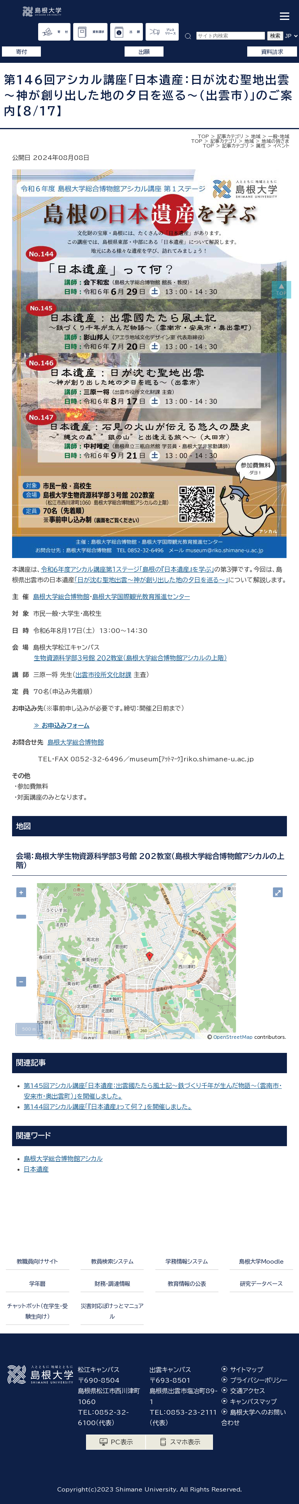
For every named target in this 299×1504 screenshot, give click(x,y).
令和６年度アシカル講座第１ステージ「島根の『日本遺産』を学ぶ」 (127, 569)
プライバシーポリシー (258, 1380)
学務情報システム (186, 1261)
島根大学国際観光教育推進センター (141, 597)
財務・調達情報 (112, 1284)
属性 (261, 145)
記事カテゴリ (230, 136)
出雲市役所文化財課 (104, 675)
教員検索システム (112, 1261)
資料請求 (99, 31)
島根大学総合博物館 (61, 597)
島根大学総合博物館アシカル (63, 1159)
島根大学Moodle (261, 1261)
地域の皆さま (275, 141)
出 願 (135, 31)
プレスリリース (170, 31)
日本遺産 (36, 1169)
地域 (255, 136)
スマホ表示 (185, 1442)
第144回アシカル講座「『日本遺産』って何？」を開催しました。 (108, 1107)
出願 (144, 52)
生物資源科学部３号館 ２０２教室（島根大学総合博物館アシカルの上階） (130, 658)
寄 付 (63, 31)
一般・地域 (278, 136)
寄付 (21, 52)
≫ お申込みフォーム (61, 725)
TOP (203, 136)
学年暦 (37, 1284)
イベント (281, 145)
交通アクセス (247, 1391)
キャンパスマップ (253, 1402)
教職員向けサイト (37, 1261)
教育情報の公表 (187, 1284)
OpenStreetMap (233, 1037)
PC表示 (122, 1442)
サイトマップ (246, 1370)
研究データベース (261, 1284)
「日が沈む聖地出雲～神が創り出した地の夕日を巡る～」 (151, 580)
